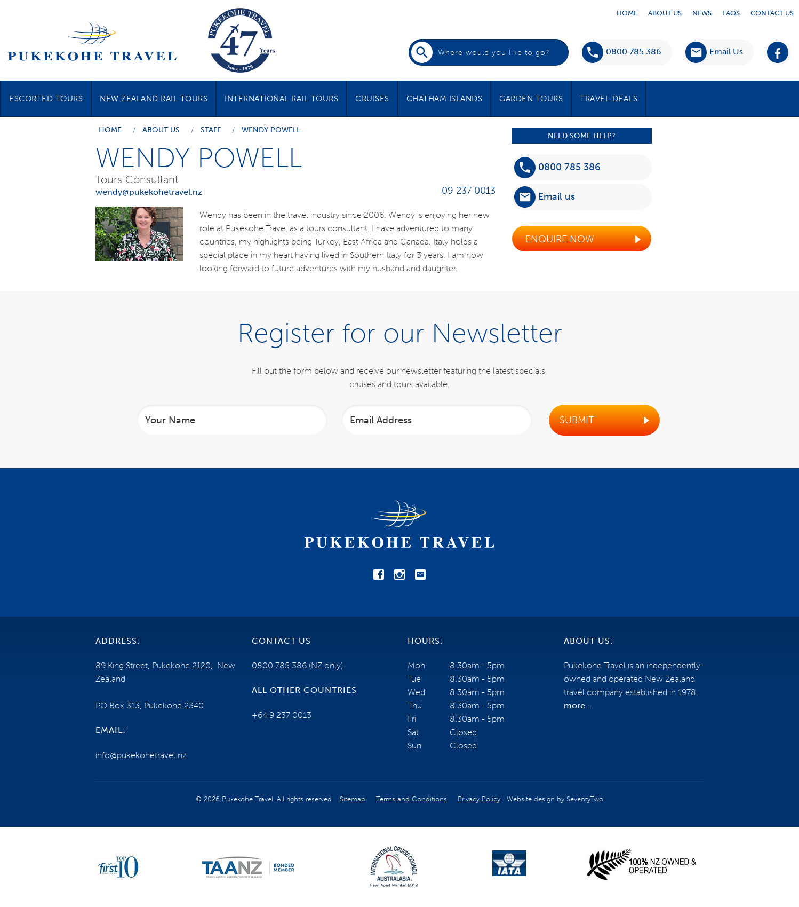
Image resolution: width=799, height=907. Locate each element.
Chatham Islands (444, 99)
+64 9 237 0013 (281, 715)
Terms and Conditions (411, 799)
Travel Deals (608, 99)
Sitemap (352, 799)
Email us (544, 197)
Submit (577, 420)
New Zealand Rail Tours (153, 99)
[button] (714, 52)
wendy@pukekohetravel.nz (148, 192)
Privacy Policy (479, 799)
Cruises (372, 99)
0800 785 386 (621, 52)
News (702, 13)
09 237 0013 (469, 190)
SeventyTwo (584, 799)
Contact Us (772, 13)
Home (627, 13)
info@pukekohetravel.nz (141, 755)
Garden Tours (531, 99)
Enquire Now (559, 239)
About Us (665, 13)
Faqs (731, 13)
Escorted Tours (46, 99)
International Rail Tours (281, 99)
